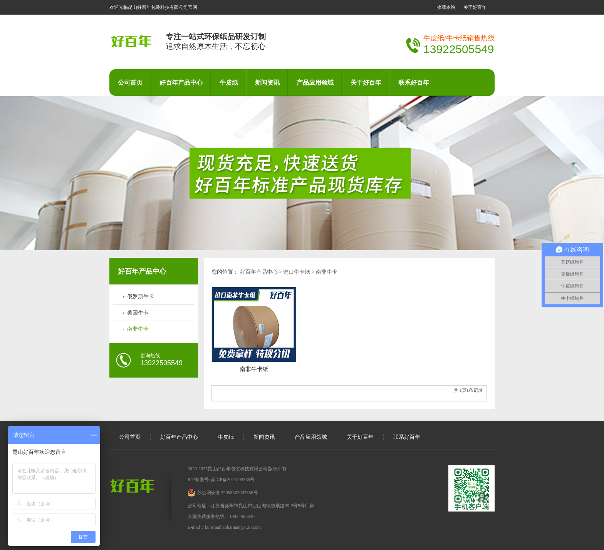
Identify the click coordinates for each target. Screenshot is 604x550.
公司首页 (130, 82)
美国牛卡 (138, 313)
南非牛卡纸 (254, 369)
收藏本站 (446, 7)
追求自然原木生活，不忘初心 (216, 46)
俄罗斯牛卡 (140, 296)
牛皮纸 (229, 82)
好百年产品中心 (181, 82)
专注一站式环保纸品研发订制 (216, 36)
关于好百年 (475, 7)
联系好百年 (413, 82)
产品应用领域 (315, 82)
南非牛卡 (138, 329)
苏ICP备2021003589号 (232, 479)
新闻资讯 (267, 82)
